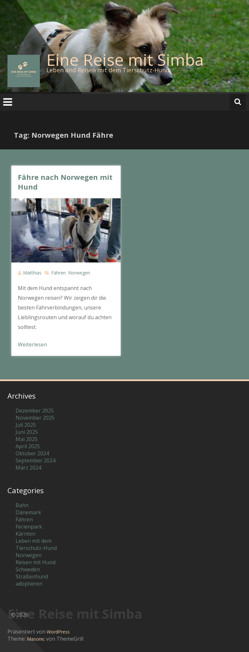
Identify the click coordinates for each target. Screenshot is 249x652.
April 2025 (28, 446)
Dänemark (28, 512)
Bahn (22, 505)
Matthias (32, 273)
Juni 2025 (27, 432)
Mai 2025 (27, 439)
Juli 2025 (26, 424)
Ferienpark (29, 526)
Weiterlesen (32, 344)
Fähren (58, 273)
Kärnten (25, 533)
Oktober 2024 (32, 453)
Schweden (28, 569)
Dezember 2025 (35, 410)
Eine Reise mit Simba (125, 60)
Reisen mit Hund (35, 562)
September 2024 (35, 460)
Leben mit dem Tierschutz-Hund (36, 544)
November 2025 (35, 417)
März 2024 (28, 467)
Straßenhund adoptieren (32, 580)
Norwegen (79, 273)
